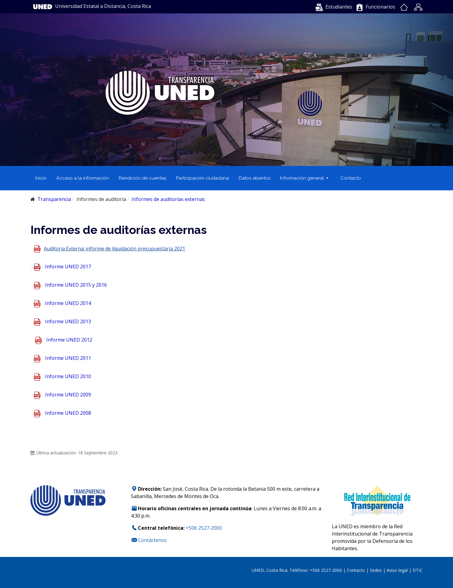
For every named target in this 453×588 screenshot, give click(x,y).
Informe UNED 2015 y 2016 (76, 285)
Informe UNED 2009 (68, 395)
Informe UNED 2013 (68, 321)
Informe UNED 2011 (68, 358)
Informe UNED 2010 (68, 376)
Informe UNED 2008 (68, 413)
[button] (334, 6)
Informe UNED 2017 (68, 266)
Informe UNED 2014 (68, 303)
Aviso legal (397, 570)
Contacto (356, 570)
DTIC (418, 570)
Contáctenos (152, 540)
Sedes (376, 570)
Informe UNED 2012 (69, 340)
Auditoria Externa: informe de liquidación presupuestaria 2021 (114, 248)
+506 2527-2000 (204, 528)
